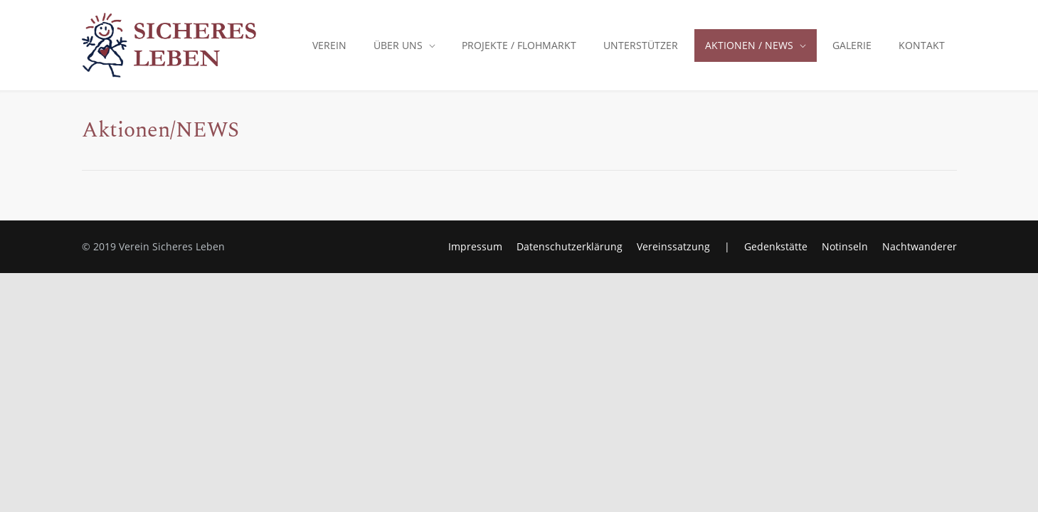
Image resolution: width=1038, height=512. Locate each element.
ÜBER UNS (398, 45)
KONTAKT (922, 45)
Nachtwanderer (919, 246)
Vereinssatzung (673, 246)
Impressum (475, 246)
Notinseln (845, 246)
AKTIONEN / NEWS (749, 45)
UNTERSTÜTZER (640, 45)
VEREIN (329, 45)
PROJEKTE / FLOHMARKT (519, 45)
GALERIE (852, 45)
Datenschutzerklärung (570, 246)
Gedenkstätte (775, 246)
